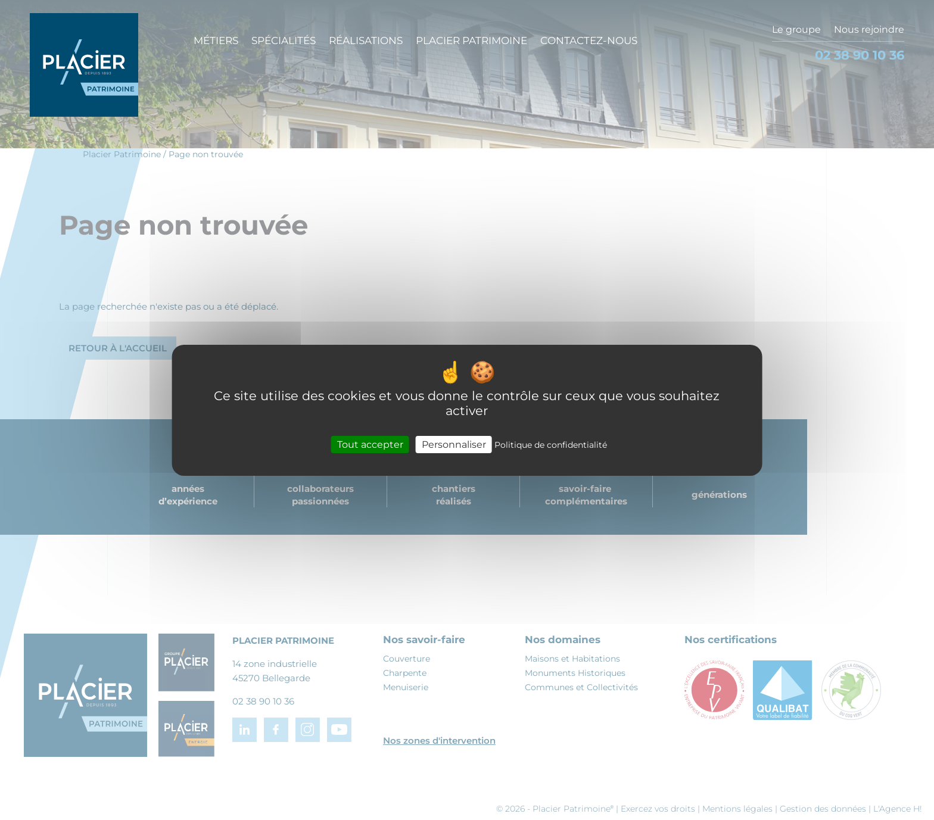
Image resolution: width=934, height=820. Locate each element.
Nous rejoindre (869, 29)
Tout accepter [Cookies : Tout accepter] (370, 444)
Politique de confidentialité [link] (550, 444)
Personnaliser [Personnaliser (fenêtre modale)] (454, 444)
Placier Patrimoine (471, 40)
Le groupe (796, 29)
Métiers (216, 40)
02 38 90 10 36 (859, 55)
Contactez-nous (588, 40)
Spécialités (283, 40)
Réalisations (366, 40)
